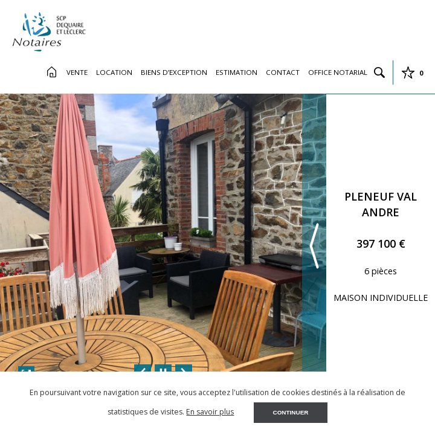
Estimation (236, 72)
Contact (283, 72)
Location (114, 72)
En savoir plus (210, 412)
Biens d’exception (174, 72)
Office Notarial (337, 72)
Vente (77, 72)
